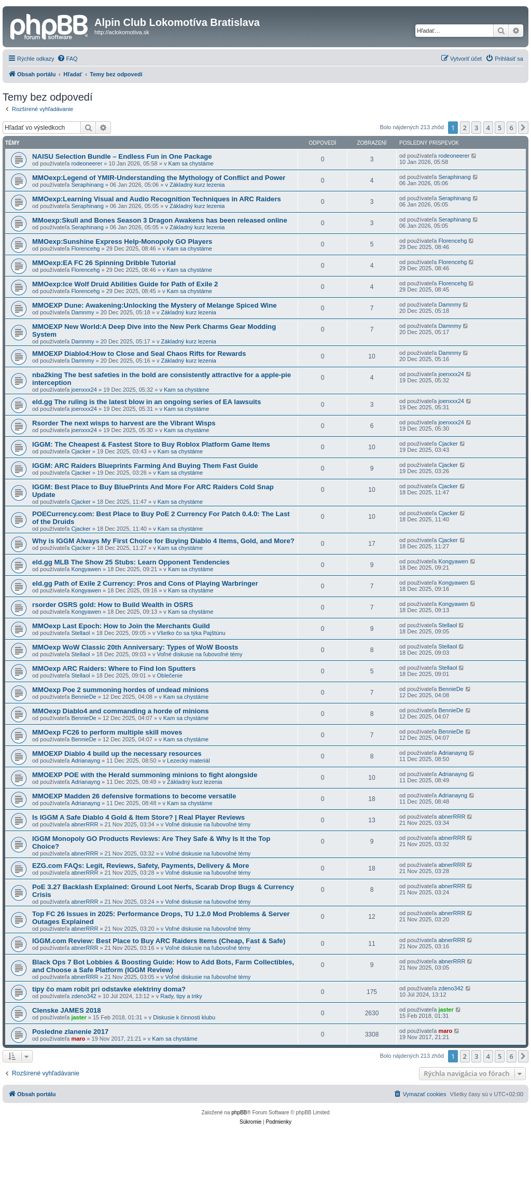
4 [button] (488, 127)
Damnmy (82, 312)
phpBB (239, 1112)
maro (78, 1038)
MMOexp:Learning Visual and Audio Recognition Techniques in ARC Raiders (156, 199)
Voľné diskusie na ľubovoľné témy (200, 654)
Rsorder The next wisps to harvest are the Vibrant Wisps (124, 423)
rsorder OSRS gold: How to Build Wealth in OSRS (112, 605)
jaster (78, 1017)
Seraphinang (87, 185)
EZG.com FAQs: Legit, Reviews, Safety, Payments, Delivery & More (140, 865)
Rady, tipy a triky (181, 996)
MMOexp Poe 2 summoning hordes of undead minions (120, 690)
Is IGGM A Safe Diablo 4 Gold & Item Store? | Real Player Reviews (138, 817)
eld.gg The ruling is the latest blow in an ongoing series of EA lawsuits (146, 402)
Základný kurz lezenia (197, 185)
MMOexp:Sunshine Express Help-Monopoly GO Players (122, 241)
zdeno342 (83, 996)
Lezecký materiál (188, 760)
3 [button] (476, 127)
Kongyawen (86, 569)
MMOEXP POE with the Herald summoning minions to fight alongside (144, 775)
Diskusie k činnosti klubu (184, 1017)
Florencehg (85, 248)
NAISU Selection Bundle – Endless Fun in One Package (122, 156)
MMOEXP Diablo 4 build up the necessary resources (117, 753)
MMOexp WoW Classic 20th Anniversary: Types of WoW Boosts (135, 647)
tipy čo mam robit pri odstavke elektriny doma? (109, 989)
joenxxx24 (84, 389)
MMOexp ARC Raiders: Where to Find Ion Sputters (113, 668)
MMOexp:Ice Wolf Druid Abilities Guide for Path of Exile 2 (125, 284)
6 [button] (511, 127)
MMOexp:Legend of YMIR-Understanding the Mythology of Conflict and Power (158, 178)
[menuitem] (67, 58)
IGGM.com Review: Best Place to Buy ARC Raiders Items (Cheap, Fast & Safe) (158, 941)
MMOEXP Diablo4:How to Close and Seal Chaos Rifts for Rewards (139, 353)
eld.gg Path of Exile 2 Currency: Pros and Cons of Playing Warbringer (145, 583)
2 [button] (465, 127)
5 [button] (499, 127)
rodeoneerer (86, 163)
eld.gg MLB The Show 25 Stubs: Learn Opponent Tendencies (131, 562)
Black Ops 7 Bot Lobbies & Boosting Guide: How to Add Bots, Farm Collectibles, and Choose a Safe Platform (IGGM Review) (163, 966)
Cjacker (80, 451)
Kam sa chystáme (191, 163)
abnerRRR (84, 824)
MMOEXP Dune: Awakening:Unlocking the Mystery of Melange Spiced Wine (154, 305)
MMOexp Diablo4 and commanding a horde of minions (120, 711)
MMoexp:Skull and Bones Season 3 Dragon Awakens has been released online (159, 220)
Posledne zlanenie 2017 (70, 1031)
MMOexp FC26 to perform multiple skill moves (107, 732)
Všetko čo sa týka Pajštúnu (191, 633)
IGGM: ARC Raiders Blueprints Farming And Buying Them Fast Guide (145, 465)
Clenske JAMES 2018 (66, 1010)
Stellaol (80, 633)
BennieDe (83, 697)
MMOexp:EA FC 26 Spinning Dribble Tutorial (104, 263)
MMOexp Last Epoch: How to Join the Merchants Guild (121, 626)
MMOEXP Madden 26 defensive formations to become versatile (134, 796)
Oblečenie (170, 675)
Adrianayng (85, 760)
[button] (523, 127)
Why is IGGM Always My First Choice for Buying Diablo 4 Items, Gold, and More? (163, 541)
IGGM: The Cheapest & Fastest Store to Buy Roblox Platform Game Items (151, 444)
